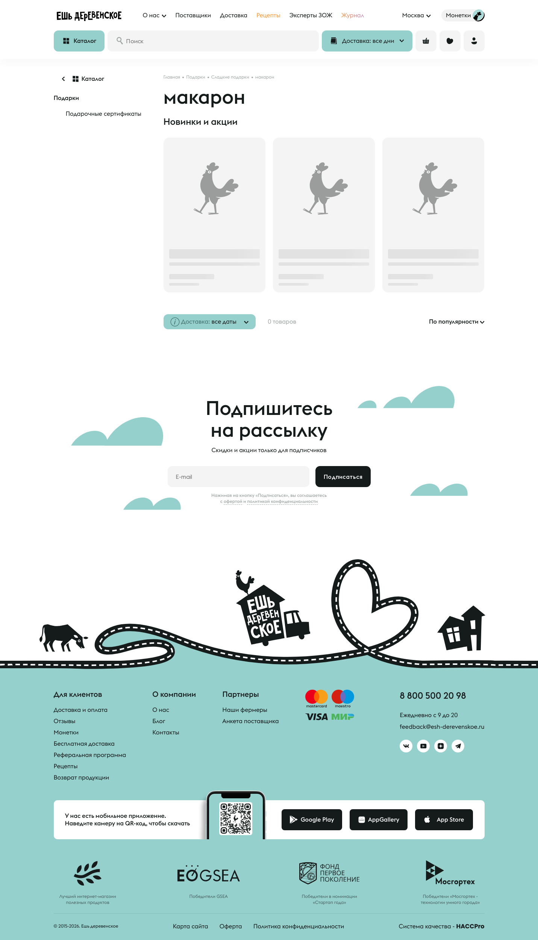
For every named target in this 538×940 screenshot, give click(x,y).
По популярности (454, 321)
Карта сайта (190, 926)
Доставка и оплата (81, 710)
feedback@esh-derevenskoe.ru (442, 727)
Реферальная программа (90, 755)
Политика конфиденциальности (298, 926)
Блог (158, 721)
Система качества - (442, 926)
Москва (413, 15)
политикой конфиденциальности (282, 501)
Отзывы (65, 721)
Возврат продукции (81, 777)
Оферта (231, 926)
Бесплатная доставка (84, 743)
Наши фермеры (244, 710)
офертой (233, 501)
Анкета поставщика (250, 721)
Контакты (165, 732)
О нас (160, 710)
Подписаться (343, 476)
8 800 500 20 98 (433, 695)
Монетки (66, 732)
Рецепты (66, 766)
